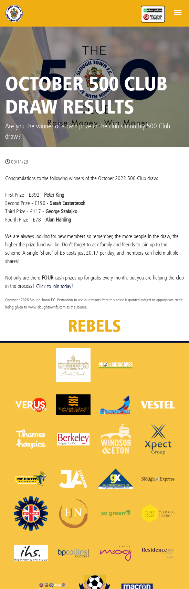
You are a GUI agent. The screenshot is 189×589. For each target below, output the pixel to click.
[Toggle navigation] (178, 11)
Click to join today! (54, 286)
